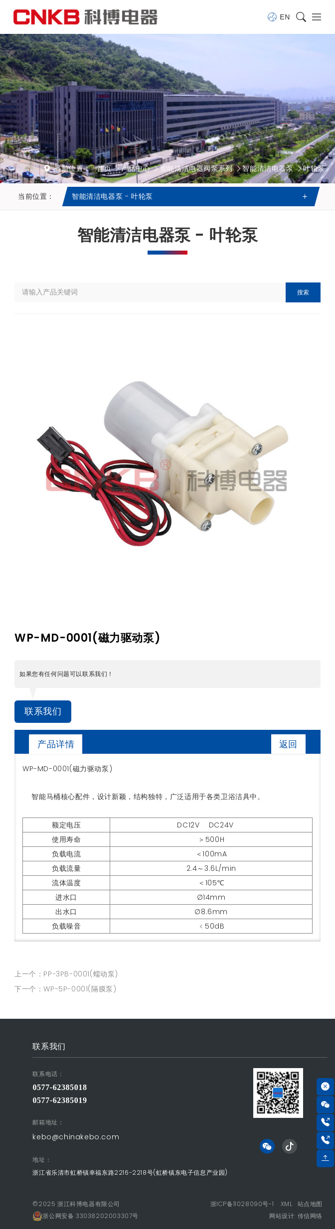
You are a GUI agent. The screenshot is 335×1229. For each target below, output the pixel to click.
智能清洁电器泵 (267, 168)
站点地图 (310, 1204)
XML (287, 1204)
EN (278, 17)
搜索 (303, 292)
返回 (288, 744)
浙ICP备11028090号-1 (242, 1204)
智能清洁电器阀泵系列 (196, 168)
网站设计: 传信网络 (296, 1216)
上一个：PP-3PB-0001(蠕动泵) (66, 974)
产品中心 (135, 168)
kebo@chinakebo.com (75, 1137)
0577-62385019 (59, 1100)
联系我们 (42, 711)
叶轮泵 (314, 168)
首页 (104, 168)
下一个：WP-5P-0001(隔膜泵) (65, 989)
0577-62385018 (59, 1087)
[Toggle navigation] (314, 17)
